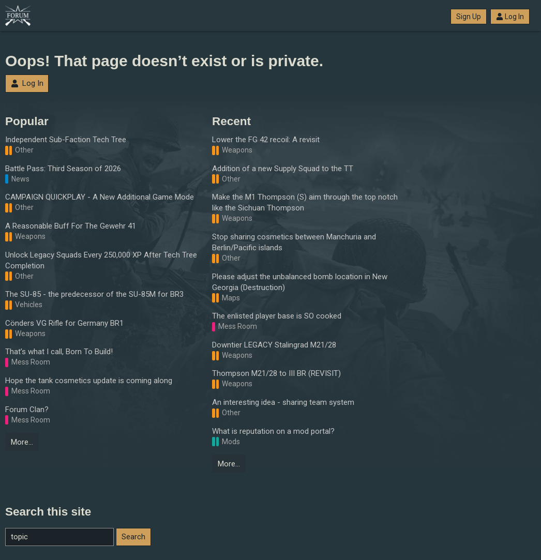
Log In (510, 16)
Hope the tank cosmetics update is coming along (88, 380)
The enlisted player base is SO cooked (276, 316)
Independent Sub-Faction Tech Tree (65, 139)
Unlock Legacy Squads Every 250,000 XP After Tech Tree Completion (101, 260)
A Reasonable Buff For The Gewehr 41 (70, 226)
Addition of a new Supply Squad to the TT (282, 168)
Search (133, 536)
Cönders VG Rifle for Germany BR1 (64, 323)
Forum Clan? (27, 409)
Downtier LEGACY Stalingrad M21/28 (274, 345)
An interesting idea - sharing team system (283, 402)
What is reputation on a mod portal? (273, 431)
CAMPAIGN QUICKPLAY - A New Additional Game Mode (99, 197)
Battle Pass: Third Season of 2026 (63, 168)
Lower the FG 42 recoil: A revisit (266, 139)
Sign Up (468, 16)
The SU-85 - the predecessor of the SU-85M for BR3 (94, 294)
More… (22, 442)
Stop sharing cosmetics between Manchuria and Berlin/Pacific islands (294, 242)
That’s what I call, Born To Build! (59, 351)
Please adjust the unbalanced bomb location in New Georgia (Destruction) (299, 282)
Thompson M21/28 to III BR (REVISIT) (276, 373)
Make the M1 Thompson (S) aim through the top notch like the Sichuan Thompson (305, 202)
